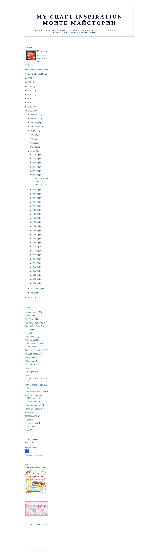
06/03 (35, 267)
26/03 (35, 175)
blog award (30, 336)
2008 (30, 297)
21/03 (35, 206)
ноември (34, 118)
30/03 (35, 159)
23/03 (35, 198)
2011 (30, 103)
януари (33, 292)
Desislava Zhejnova (31, 447)
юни (32, 139)
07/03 (35, 263)
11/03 (35, 247)
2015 (30, 86)
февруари (35, 288)
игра (27, 430)
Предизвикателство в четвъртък (40, 181)
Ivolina (44, 52)
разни (27, 316)
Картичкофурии (33, 323)
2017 (30, 78)
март (33, 151)
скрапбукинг (31, 423)
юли (32, 135)
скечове (28, 364)
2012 (30, 99)
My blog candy (31, 354)
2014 (30, 90)
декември (35, 114)
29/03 (35, 163)
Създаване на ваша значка (34, 455)
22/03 (35, 202)
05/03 (35, 271)
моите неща (31, 312)
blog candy (30, 361)
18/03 (35, 218)
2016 (30, 82)
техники (29, 368)
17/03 (35, 222)
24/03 (35, 194)
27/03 (35, 171)
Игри (27, 419)
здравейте (30, 427)
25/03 (35, 190)
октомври (35, 122)
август (34, 131)
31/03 (35, 154)
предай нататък (33, 405)
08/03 (35, 259)
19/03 (35, 214)
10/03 (35, 251)
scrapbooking (31, 416)
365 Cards (29, 319)
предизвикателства (35, 391)
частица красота (33, 409)
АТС (27, 333)
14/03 (35, 234)
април (33, 147)
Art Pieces (29, 412)
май (32, 143)
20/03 (35, 210)
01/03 (35, 283)
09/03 (35, 255)
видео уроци (31, 372)
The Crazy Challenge (34, 350)
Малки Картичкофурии (36, 385)
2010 (30, 107)
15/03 (35, 230)
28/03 (35, 167)
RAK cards (30, 340)
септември (36, 126)
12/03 (35, 243)
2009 (30, 111)
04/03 (35, 275)
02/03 (35, 279)
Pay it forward (31, 402)
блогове (29, 357)
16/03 (35, 226)
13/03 (35, 239)
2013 (30, 94)
